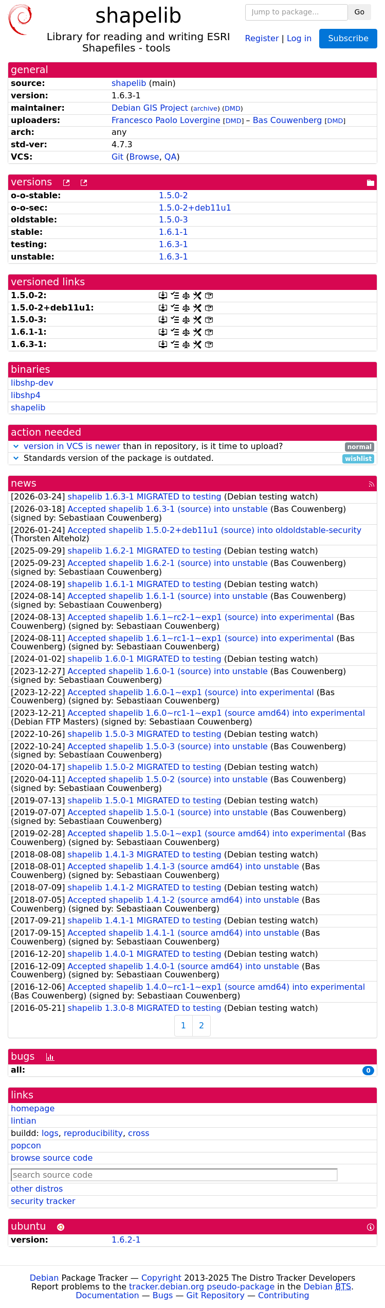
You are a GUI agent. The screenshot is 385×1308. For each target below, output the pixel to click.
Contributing (283, 1295)
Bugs (163, 1295)
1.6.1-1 (173, 232)
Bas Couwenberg (287, 120)
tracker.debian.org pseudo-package (201, 1287)
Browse (144, 157)
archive (205, 108)
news (23, 483)
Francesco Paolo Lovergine (166, 120)
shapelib (129, 83)
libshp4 (26, 395)
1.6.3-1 (173, 244)
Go (359, 12)
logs (50, 1133)
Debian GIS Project (150, 108)
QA (170, 157)
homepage (32, 1108)
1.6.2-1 (126, 1240)
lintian (23, 1121)
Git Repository (216, 1295)
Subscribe (348, 38)
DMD (233, 108)
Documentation (107, 1295)
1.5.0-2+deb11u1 (195, 208)
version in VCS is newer (72, 446)
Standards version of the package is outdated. (192, 458)
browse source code (52, 1158)
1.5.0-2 (173, 195)
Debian (44, 1278)
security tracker (43, 1201)
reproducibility (93, 1133)
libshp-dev (32, 383)
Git (117, 157)
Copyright (161, 1278)
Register (262, 38)
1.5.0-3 (173, 220)
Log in (299, 38)
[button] (16, 446)
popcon (26, 1145)
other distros (37, 1189)
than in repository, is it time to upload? (192, 446)
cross (138, 1133)
